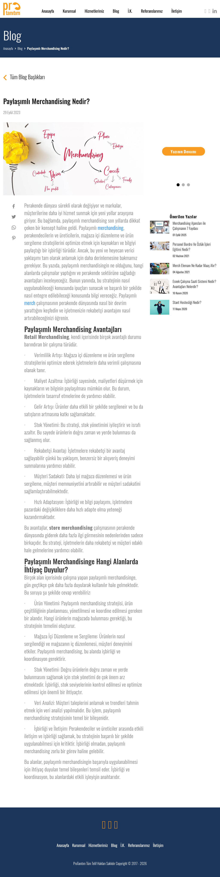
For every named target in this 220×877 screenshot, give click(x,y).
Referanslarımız (152, 11)
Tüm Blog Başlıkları (24, 76)
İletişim (176, 11)
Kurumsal (69, 11)
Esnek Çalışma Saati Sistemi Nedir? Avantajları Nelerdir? (194, 284)
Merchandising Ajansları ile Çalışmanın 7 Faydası (189, 226)
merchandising (111, 227)
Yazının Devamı (183, 151)
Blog (116, 11)
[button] (178, 184)
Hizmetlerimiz (94, 11)
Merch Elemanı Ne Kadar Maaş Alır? (195, 265)
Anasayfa (48, 11)
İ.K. (130, 11)
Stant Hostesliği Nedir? (187, 302)
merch (29, 302)
